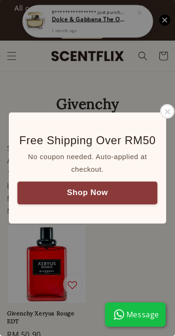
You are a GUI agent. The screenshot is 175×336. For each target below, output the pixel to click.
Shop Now (87, 192)
